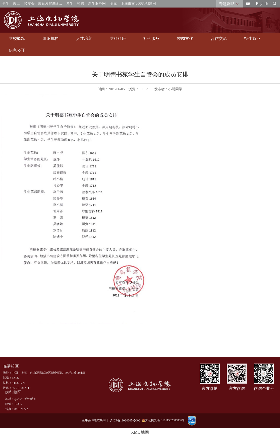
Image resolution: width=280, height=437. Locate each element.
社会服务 (151, 38)
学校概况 (17, 38)
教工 (16, 4)
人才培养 (84, 38)
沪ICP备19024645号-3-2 (125, 420)
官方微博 (210, 388)
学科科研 (118, 38)
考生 (69, 4)
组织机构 (50, 38)
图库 (113, 4)
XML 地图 (140, 432)
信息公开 (17, 50)
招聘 (80, 4)
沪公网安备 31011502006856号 (163, 420)
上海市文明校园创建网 (138, 4)
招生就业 (252, 38)
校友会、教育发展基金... (43, 4)
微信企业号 (264, 388)
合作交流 (219, 38)
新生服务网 (97, 4)
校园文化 (185, 38)
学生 (5, 4)
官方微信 (237, 388)
